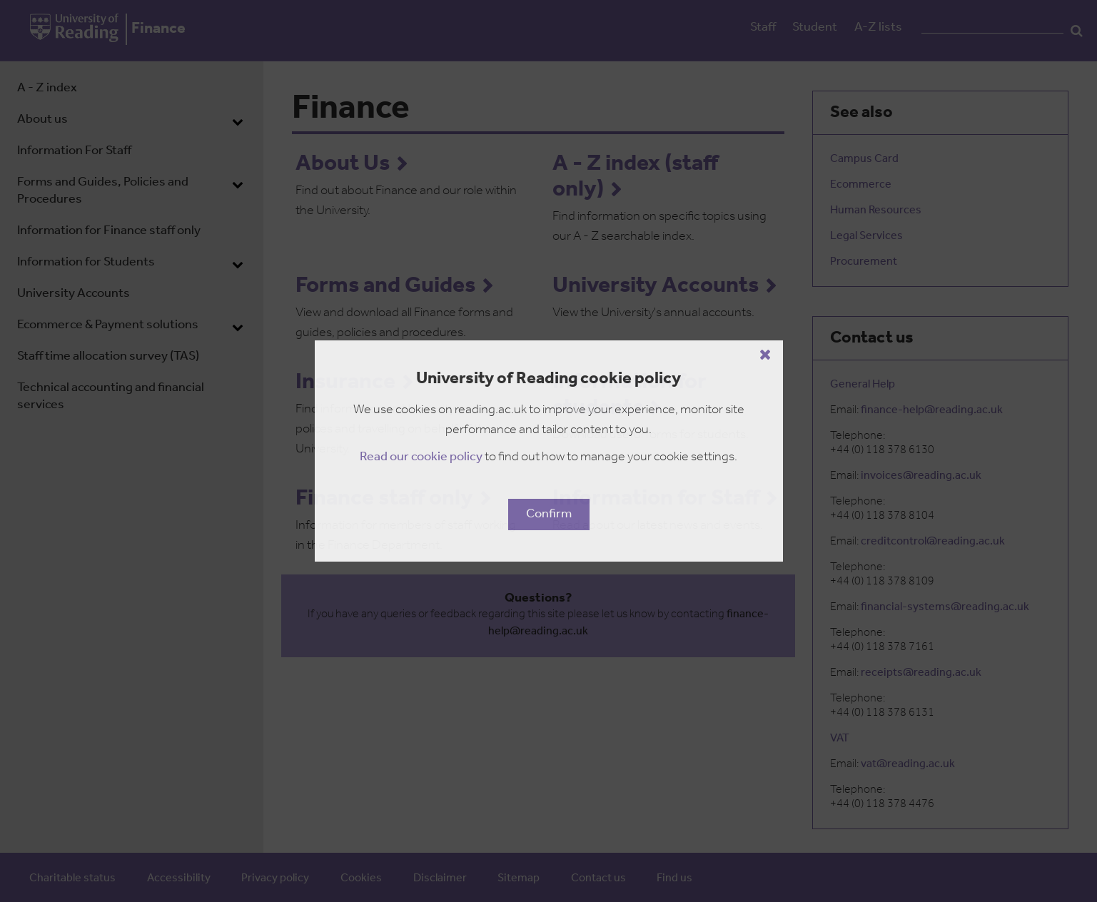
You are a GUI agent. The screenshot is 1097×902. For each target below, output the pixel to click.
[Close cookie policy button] (765, 354)
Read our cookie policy (421, 457)
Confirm (549, 514)
